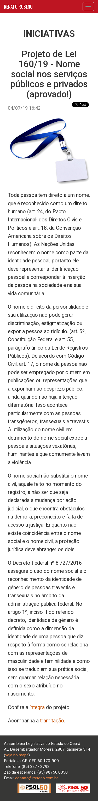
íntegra (37, 707)
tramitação (52, 721)
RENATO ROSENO (18, 6)
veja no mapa (16, 755)
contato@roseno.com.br (36, 778)
